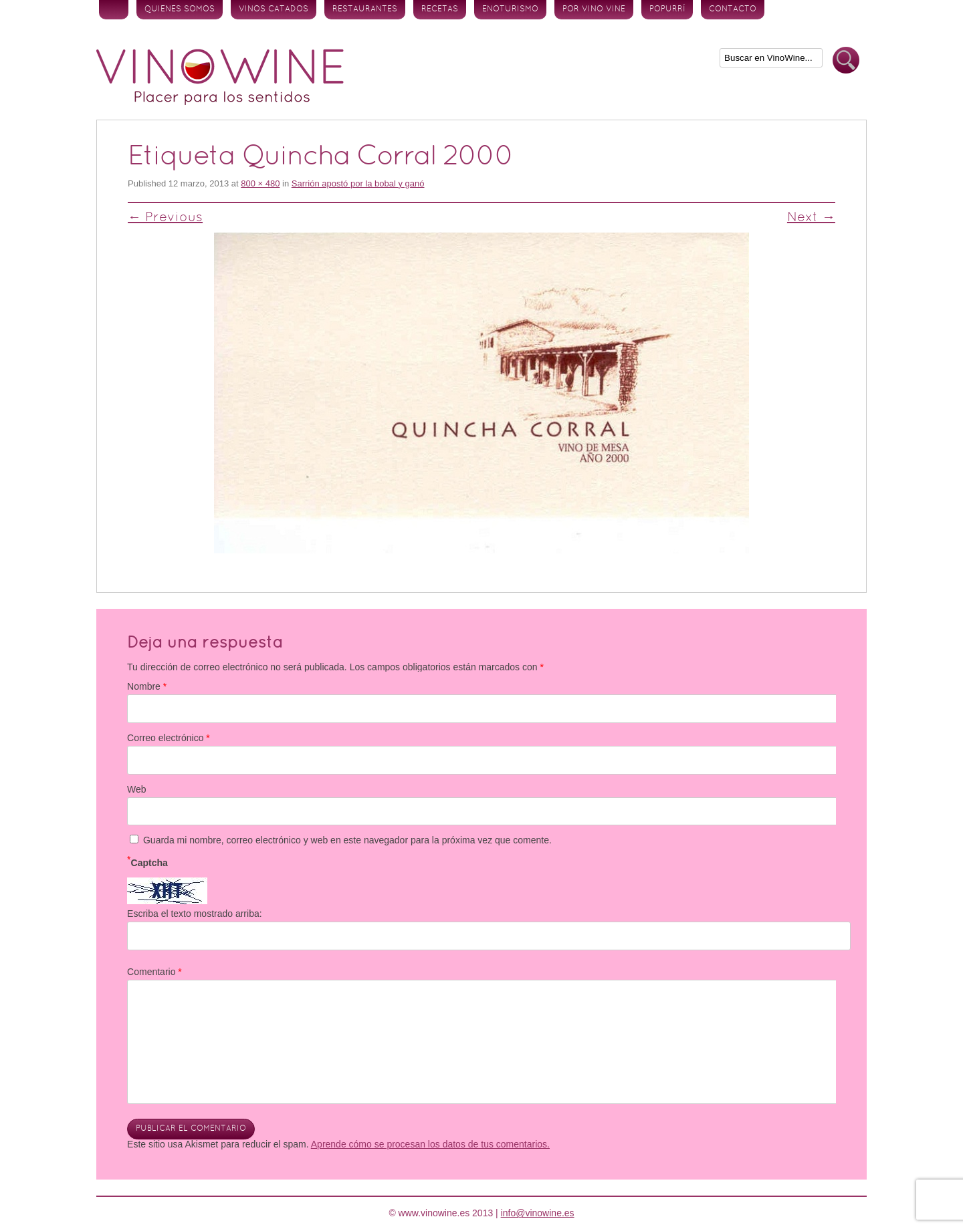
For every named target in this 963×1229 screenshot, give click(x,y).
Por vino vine (593, 9)
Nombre (147, 686)
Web (136, 789)
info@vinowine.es (537, 1213)
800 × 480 (260, 183)
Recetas (439, 9)
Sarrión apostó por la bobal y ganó (358, 183)
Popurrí (667, 9)
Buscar (846, 60)
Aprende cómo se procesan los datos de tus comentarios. (430, 1144)
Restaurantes (364, 9)
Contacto (732, 9)
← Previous (165, 218)
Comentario (154, 971)
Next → (811, 218)
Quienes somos (179, 9)
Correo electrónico (168, 737)
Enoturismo (510, 9)
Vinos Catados (273, 9)
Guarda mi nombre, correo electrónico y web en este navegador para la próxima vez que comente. (347, 840)
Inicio (114, 9)
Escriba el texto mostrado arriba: (194, 913)
